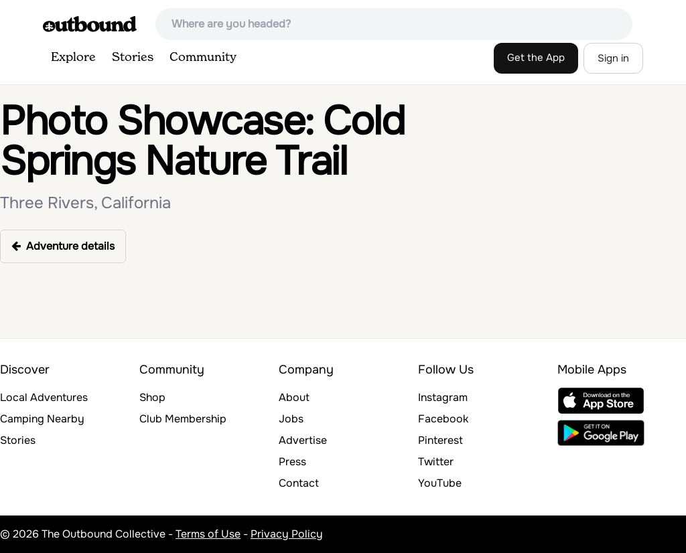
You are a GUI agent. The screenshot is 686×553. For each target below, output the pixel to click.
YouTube (440, 483)
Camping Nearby (42, 419)
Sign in (613, 58)
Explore (73, 58)
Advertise (303, 440)
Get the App (536, 57)
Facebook (443, 419)
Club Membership (182, 419)
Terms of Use (208, 534)
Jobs (291, 419)
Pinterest (440, 440)
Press (292, 462)
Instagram (443, 397)
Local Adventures (44, 397)
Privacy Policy (287, 534)
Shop (152, 397)
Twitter (436, 462)
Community (202, 58)
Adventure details (63, 246)
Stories (132, 58)
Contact (299, 483)
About (294, 397)
